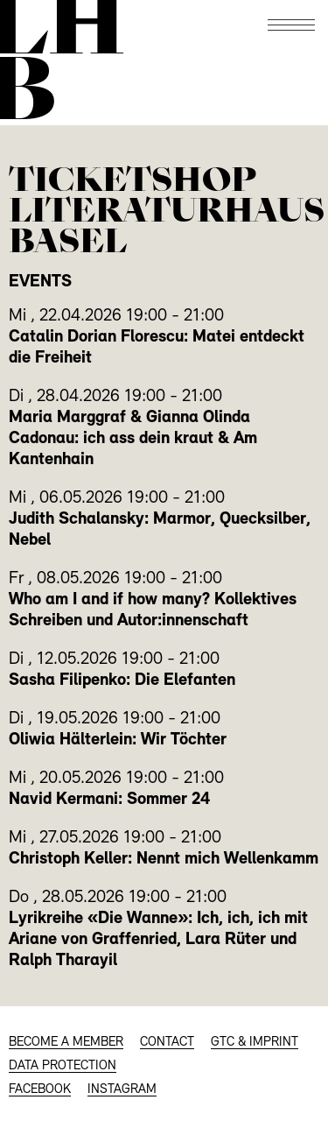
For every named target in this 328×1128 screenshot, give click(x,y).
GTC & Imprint (254, 1042)
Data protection (62, 1066)
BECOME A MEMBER (66, 1042)
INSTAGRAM (122, 1089)
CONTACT (167, 1042)
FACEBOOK (40, 1089)
